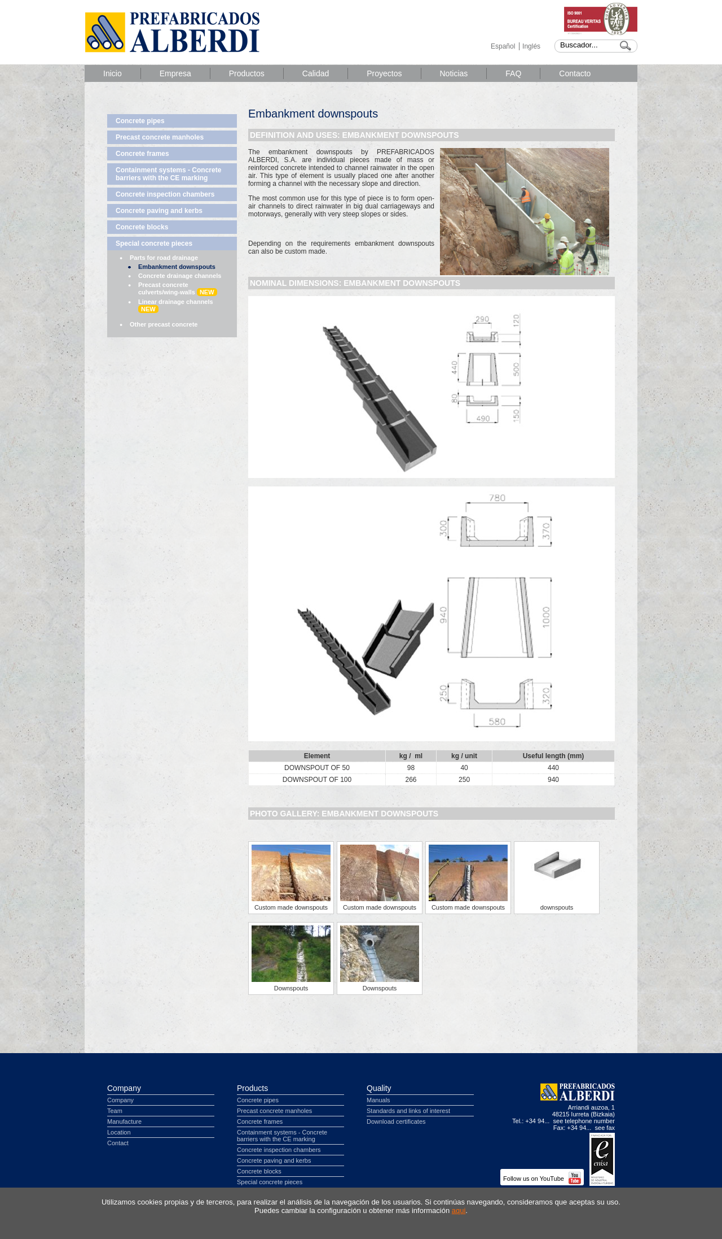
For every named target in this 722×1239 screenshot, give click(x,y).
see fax (605, 1127)
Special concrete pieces (154, 243)
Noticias (454, 73)
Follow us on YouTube (542, 1178)
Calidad (315, 73)
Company (124, 1088)
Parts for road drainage (164, 257)
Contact (118, 1143)
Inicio (112, 73)
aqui (459, 1210)
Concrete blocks (142, 227)
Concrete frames (142, 154)
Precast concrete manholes (160, 137)
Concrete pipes (140, 121)
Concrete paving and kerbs (159, 211)
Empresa (175, 73)
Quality (379, 1088)
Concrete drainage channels (179, 275)
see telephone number (584, 1121)
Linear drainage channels (175, 305)
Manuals (378, 1100)
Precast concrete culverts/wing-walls (177, 288)
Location (119, 1132)
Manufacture (124, 1121)
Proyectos (384, 73)
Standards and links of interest (408, 1110)
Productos (247, 73)
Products (252, 1088)
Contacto (575, 73)
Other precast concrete (163, 324)
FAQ (513, 73)
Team (114, 1110)
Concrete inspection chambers (165, 194)
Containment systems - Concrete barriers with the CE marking (168, 174)
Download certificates (396, 1121)
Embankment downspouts (176, 266)
